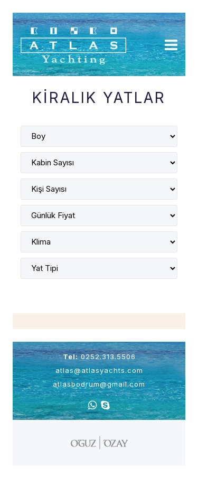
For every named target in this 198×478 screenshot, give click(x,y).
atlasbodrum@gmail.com (99, 384)
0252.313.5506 (108, 356)
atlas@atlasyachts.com (99, 370)
